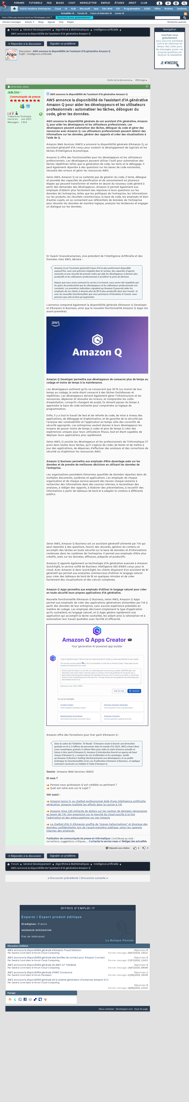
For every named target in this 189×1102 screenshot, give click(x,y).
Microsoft (85, 9)
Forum (15, 29)
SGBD (147, 9)
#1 (147, 86)
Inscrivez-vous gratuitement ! (74, 17)
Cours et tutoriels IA (101, 13)
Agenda (51, 22)
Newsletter (87, 3)
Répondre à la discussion (24, 43)
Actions (28, 22)
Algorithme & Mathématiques (72, 29)
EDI (118, 9)
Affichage (140, 80)
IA (66, 9)
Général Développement (37, 29)
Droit (132, 3)
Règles (70, 22)
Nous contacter (106, 1037)
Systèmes (182, 9)
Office (157, 9)
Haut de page (141, 1037)
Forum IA (82, 13)
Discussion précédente (64, 906)
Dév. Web (107, 9)
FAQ (49, 3)
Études (119, 3)
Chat (71, 3)
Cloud (58, 9)
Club (143, 3)
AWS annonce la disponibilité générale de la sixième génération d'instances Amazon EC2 (58, 1008)
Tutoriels (35, 3)
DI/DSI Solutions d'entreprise (35, 9)
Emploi (105, 3)
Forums (18, 3)
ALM (73, 9)
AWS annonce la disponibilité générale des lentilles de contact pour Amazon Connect (56, 986)
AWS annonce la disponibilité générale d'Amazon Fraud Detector (44, 978)
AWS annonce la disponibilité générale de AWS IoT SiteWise (42, 993)
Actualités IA (67, 13)
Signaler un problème (63, 43)
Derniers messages (12, 22)
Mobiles (168, 9)
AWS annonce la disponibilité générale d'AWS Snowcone (40, 1000)
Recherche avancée (176, 22)
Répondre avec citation (118, 876)
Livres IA (119, 13)
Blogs (59, 3)
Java (96, 9)
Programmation (132, 9)
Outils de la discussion (119, 80)
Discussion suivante (93, 906)
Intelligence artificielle (106, 29)
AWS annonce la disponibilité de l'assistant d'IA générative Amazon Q (71, 51)
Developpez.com (124, 1037)
